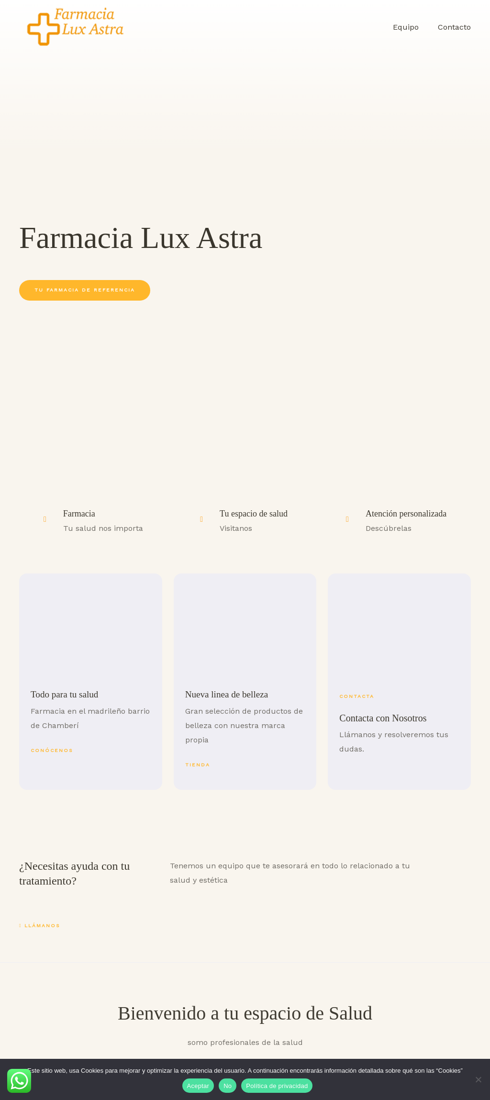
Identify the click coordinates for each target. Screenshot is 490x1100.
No (227, 1085)
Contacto (456, 27)
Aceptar (198, 1085)
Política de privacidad (277, 1085)
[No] (478, 1079)
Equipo (411, 27)
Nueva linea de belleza (228, 694)
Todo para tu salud (66, 694)
